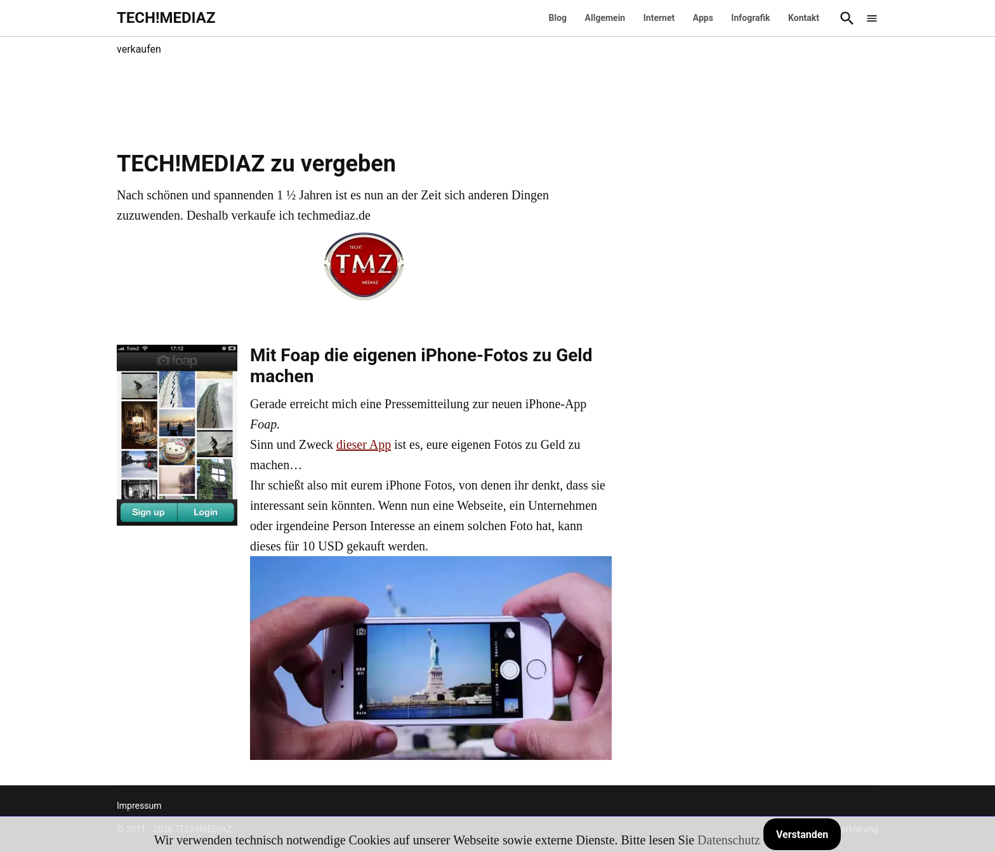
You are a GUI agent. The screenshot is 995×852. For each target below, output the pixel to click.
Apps (703, 18)
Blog (558, 18)
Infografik (750, 18)
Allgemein (605, 18)
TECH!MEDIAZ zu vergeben (256, 163)
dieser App (363, 444)
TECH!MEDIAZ (166, 18)
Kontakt (803, 18)
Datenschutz (728, 840)
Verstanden (802, 835)
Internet (659, 18)
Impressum (139, 806)
